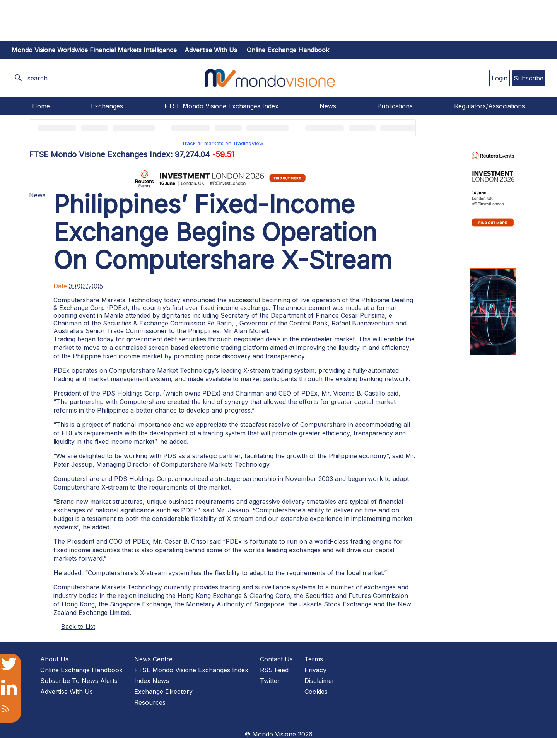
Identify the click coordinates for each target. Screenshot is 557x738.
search (37, 78)
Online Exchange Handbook (288, 50)
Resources (150, 702)
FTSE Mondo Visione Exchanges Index (221, 106)
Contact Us (276, 659)
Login (499, 78)
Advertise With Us (66, 691)
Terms (313, 659)
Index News (151, 681)
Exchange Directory (163, 691)
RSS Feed (274, 670)
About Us (54, 659)
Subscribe (528, 78)
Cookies (316, 691)
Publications (395, 106)
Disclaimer (319, 681)
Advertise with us (211, 50)
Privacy (315, 670)
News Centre (153, 659)
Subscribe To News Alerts (79, 681)
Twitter (270, 681)
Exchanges (107, 106)
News (328, 106)
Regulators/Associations (489, 106)
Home (41, 106)
